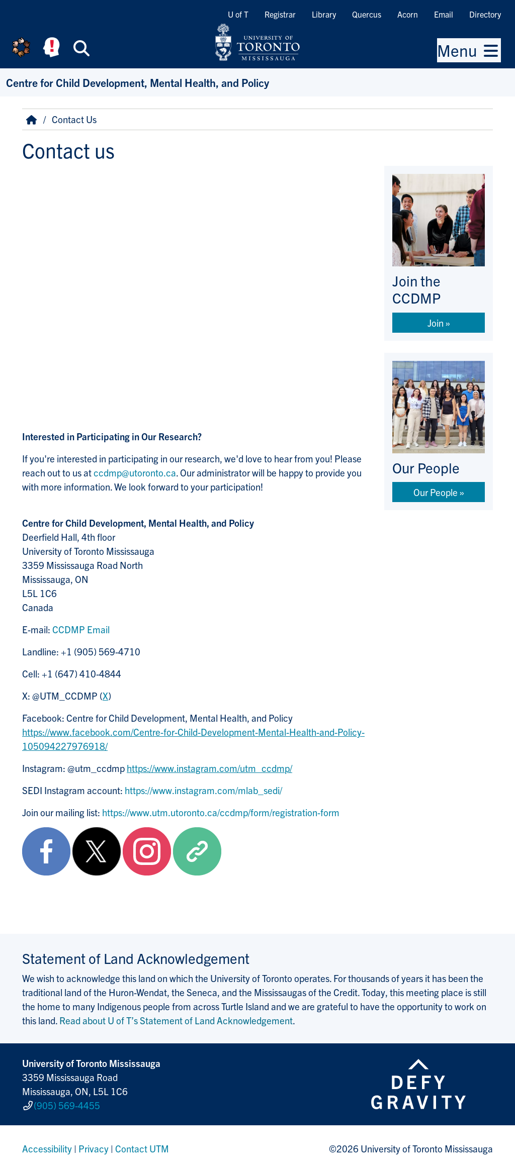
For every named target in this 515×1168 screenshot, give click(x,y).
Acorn (407, 14)
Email (443, 14)
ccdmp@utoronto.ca (135, 472)
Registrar (280, 14)
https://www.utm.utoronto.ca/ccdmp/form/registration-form (220, 812)
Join (435, 323)
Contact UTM (142, 1145)
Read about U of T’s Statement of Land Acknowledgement (176, 1020)
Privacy (93, 1145)
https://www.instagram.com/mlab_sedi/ (203, 790)
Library (324, 14)
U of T (238, 14)
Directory (485, 14)
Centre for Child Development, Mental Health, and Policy (137, 82)
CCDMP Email (81, 629)
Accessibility (47, 1145)
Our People (435, 492)
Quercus (366, 14)
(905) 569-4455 (67, 1104)
